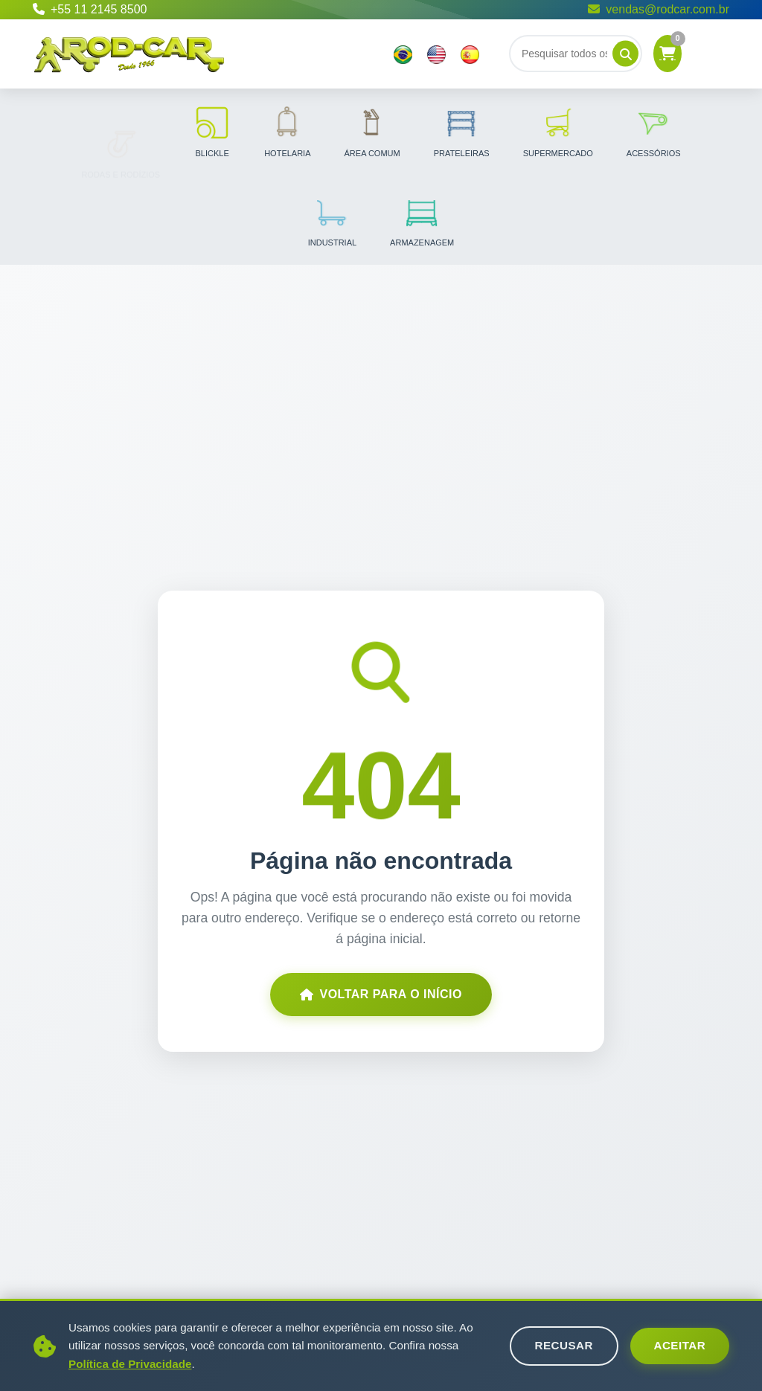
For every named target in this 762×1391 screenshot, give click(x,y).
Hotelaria (287, 131)
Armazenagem (422, 220)
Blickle (212, 131)
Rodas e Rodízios (120, 131)
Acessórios (654, 131)
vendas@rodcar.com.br (658, 9)
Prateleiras (462, 131)
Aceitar (679, 1345)
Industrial (332, 220)
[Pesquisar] (625, 54)
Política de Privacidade (129, 1364)
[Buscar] (575, 53)
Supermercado (558, 131)
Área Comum (372, 131)
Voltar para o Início (381, 994)
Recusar (563, 1345)
